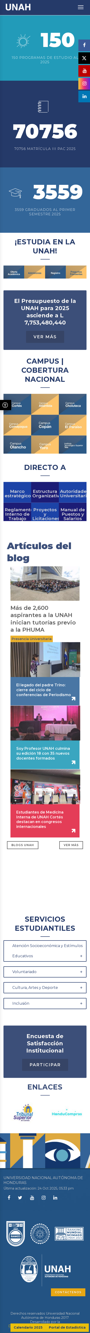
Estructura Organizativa (45, 507)
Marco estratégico (17, 507)
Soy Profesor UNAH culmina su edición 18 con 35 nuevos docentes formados (43, 772)
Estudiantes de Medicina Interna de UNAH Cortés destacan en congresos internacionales (39, 837)
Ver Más (45, 355)
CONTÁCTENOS (68, 1292)
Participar (45, 1083)
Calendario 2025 (28, 1327)
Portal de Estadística (67, 1327)
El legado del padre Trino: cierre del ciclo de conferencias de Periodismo (43, 708)
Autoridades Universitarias (72, 507)
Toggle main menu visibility (81, 4)
